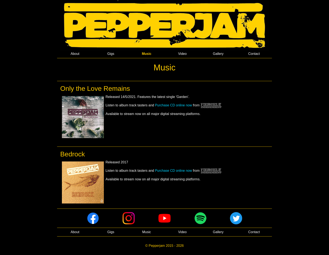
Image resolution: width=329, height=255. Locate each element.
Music (146, 53)
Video (182, 53)
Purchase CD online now (173, 105)
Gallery (218, 53)
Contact (254, 53)
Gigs (110, 53)
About (74, 53)
